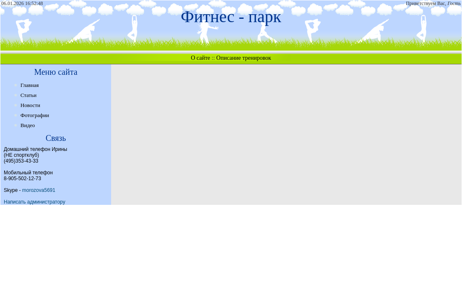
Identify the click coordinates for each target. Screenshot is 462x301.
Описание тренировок (243, 58)
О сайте (200, 58)
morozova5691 (38, 190)
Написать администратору (34, 202)
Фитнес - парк (231, 16)
